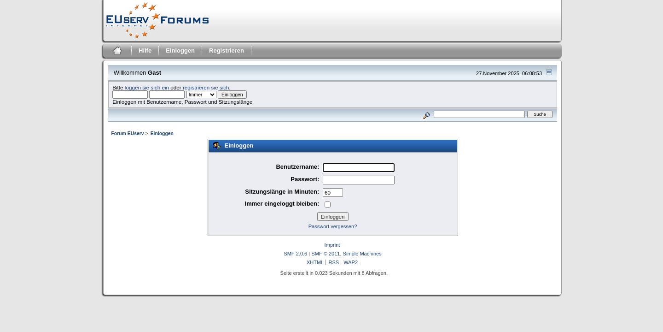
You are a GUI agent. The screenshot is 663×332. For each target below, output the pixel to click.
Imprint (332, 245)
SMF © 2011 (325, 253)
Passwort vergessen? (332, 226)
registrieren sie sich (206, 87)
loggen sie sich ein (147, 87)
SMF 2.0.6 (295, 253)
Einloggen (180, 50)
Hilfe (145, 50)
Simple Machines (362, 253)
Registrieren (226, 50)
